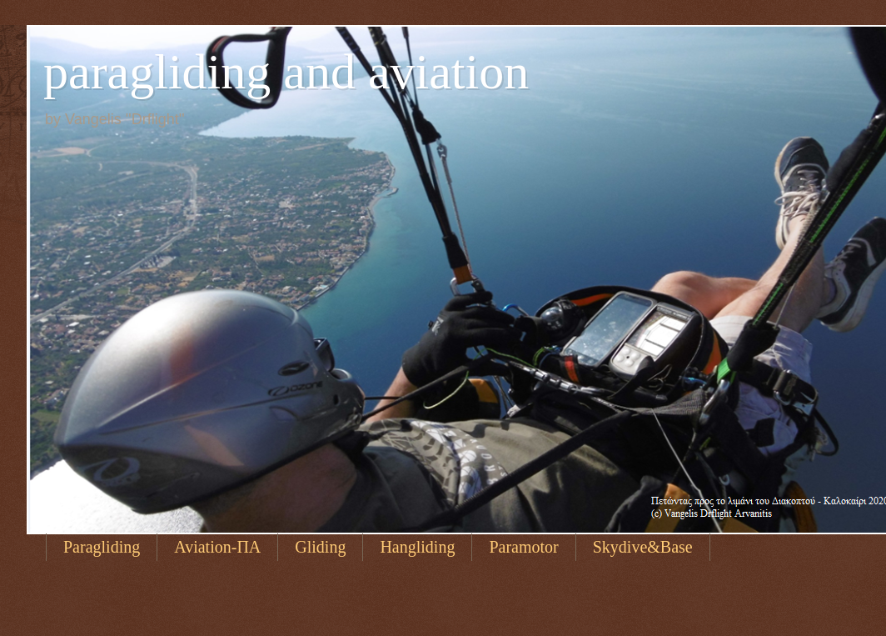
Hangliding (417, 547)
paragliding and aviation (286, 71)
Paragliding (101, 547)
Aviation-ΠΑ (217, 547)
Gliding (320, 547)
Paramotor (523, 547)
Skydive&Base (643, 547)
